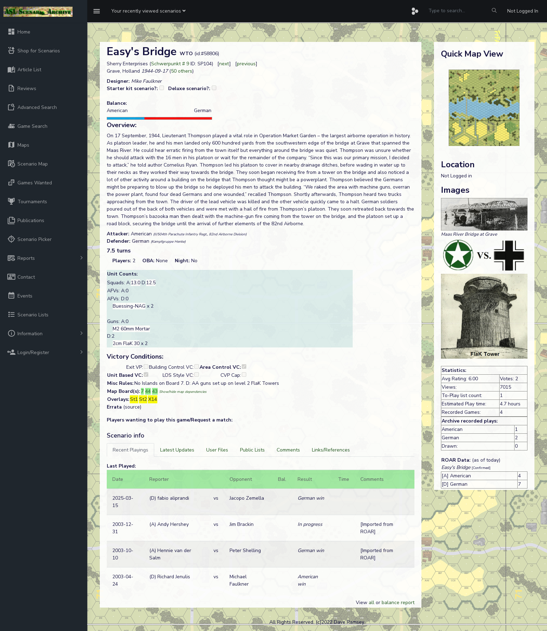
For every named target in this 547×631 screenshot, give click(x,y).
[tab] (130, 450)
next (224, 63)
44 (148, 391)
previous (246, 63)
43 (155, 391)
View (362, 602)
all (371, 602)
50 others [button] (181, 71)
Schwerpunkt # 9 (170, 63)
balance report (398, 602)
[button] (148, 11)
